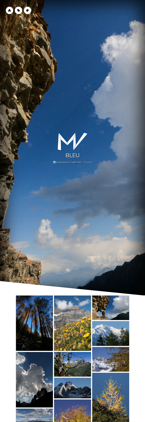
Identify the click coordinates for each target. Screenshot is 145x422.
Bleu (73, 155)
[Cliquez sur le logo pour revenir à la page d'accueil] (72, 141)
